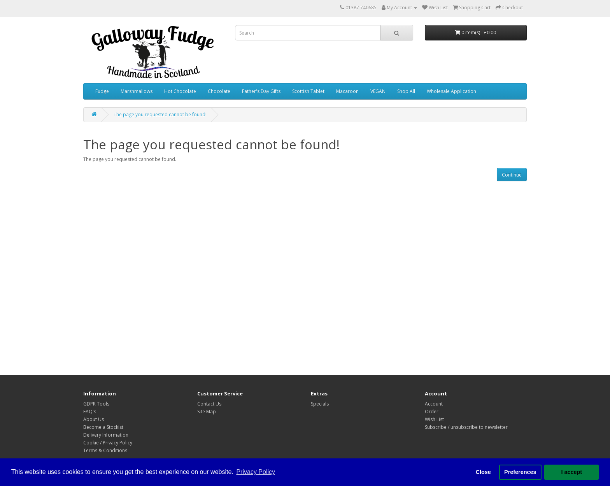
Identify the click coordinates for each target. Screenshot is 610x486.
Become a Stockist (103, 427)
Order (431, 411)
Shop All (406, 91)
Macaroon (347, 91)
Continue (512, 174)
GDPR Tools (96, 403)
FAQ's (89, 411)
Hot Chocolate (180, 91)
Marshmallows (136, 91)
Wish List (434, 419)
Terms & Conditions (105, 450)
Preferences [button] (520, 472)
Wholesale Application (451, 91)
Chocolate (219, 91)
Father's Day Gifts (261, 91)
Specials (320, 403)
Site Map (206, 411)
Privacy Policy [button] (255, 472)
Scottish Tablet (308, 91)
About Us (93, 419)
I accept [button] (571, 472)
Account (434, 403)
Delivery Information (105, 435)
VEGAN (378, 91)
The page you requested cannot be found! (160, 114)
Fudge (102, 91)
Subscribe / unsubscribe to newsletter (466, 427)
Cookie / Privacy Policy (107, 442)
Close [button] (483, 472)
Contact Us (209, 403)
